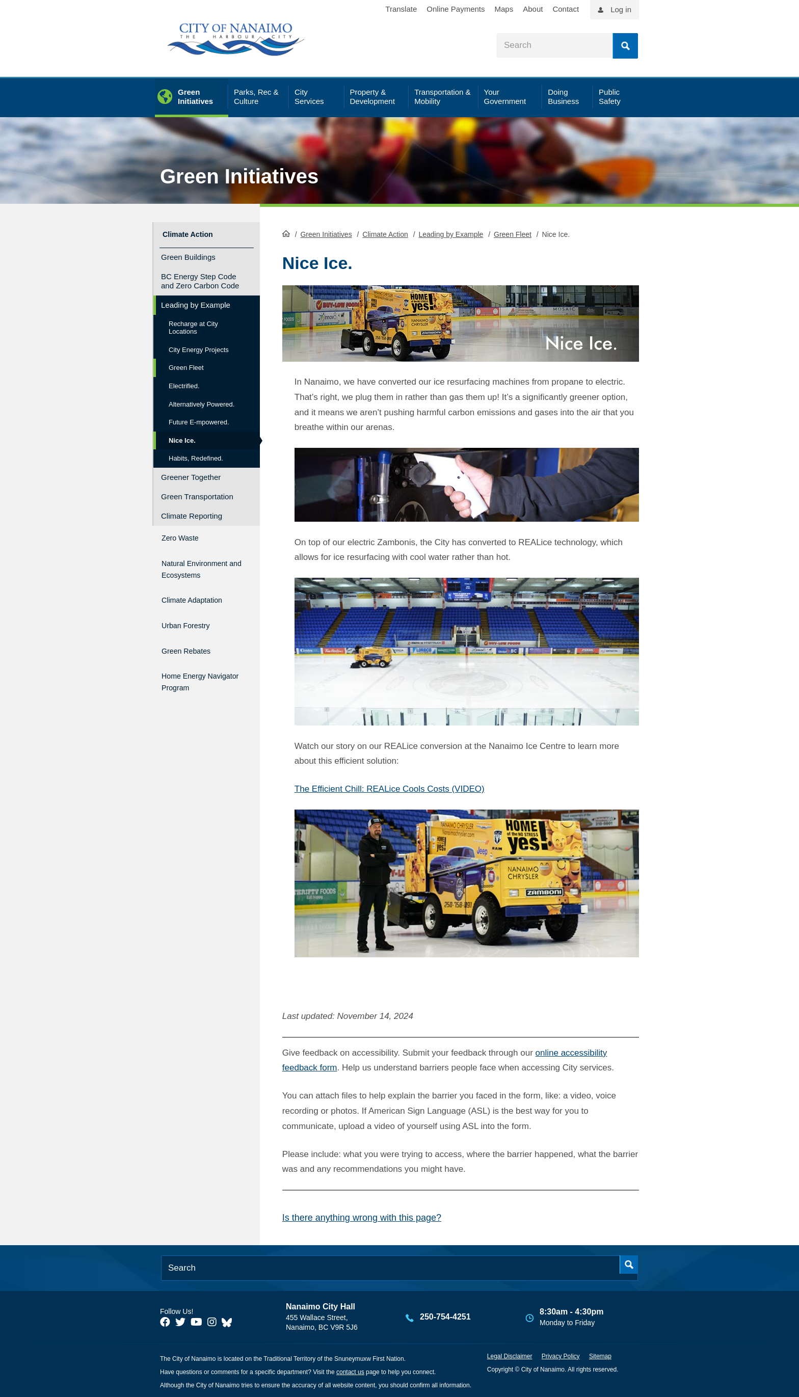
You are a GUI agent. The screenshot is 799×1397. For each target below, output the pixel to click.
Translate (401, 9)
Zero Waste (185, 532)
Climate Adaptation (201, 599)
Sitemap (600, 1355)
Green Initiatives (239, 176)
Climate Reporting (191, 512)
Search (625, 46)
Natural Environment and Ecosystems (196, 566)
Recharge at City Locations (193, 324)
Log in (620, 9)
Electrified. (184, 382)
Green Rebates (193, 643)
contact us (350, 1371)
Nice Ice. (182, 437)
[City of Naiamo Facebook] (165, 1321)
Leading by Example (450, 233)
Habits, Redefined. (196, 455)
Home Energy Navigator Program (200, 671)
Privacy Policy (561, 1355)
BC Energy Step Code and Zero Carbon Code (200, 277)
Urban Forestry (192, 621)
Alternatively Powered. (201, 401)
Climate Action (385, 233)
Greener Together (191, 473)
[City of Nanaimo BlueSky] (229, 1321)
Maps (504, 9)
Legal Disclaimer (509, 1355)
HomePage (286, 232)
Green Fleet (512, 233)
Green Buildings (188, 253)
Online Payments (456, 9)
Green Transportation (197, 493)
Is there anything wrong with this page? (361, 1217)
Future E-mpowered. (199, 418)
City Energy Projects (199, 346)
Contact (565, 9)
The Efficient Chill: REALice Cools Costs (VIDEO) (390, 788)
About (533, 9)
